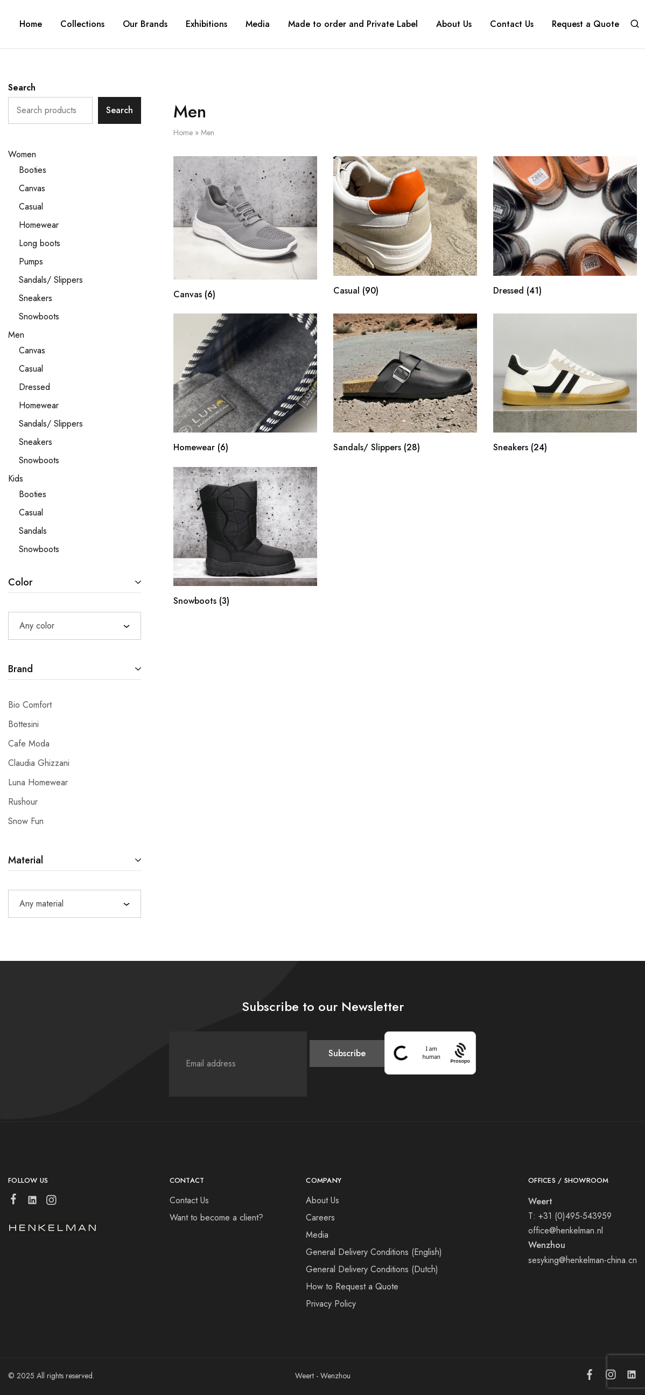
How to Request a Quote (352, 1286)
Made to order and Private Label (353, 24)
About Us (322, 1200)
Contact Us (512, 24)
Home (30, 24)
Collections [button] (82, 24)
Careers (320, 1217)
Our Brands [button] (145, 24)
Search (22, 87)
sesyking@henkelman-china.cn (582, 1260)
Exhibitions (206, 24)
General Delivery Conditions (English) (374, 1252)
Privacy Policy (331, 1304)
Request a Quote (585, 24)
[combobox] (74, 626)
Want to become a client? (216, 1217)
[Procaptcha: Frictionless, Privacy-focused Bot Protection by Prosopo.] (460, 1052)
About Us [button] (454, 24)
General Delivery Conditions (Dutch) (372, 1269)
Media (258, 24)
